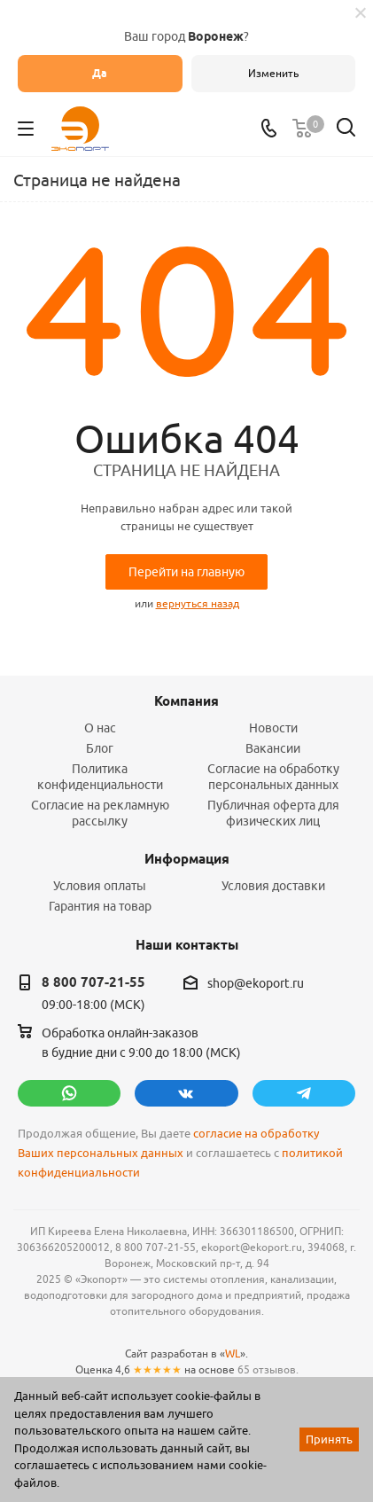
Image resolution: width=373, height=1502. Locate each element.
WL (232, 1353)
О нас (100, 728)
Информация (186, 859)
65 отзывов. (268, 1369)
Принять (329, 1439)
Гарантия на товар (100, 906)
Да (99, 73)
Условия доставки (273, 886)
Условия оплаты (99, 886)
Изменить (273, 73)
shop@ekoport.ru (255, 983)
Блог (99, 748)
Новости (273, 728)
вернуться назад (197, 603)
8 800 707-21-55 (93, 982)
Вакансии (272, 748)
